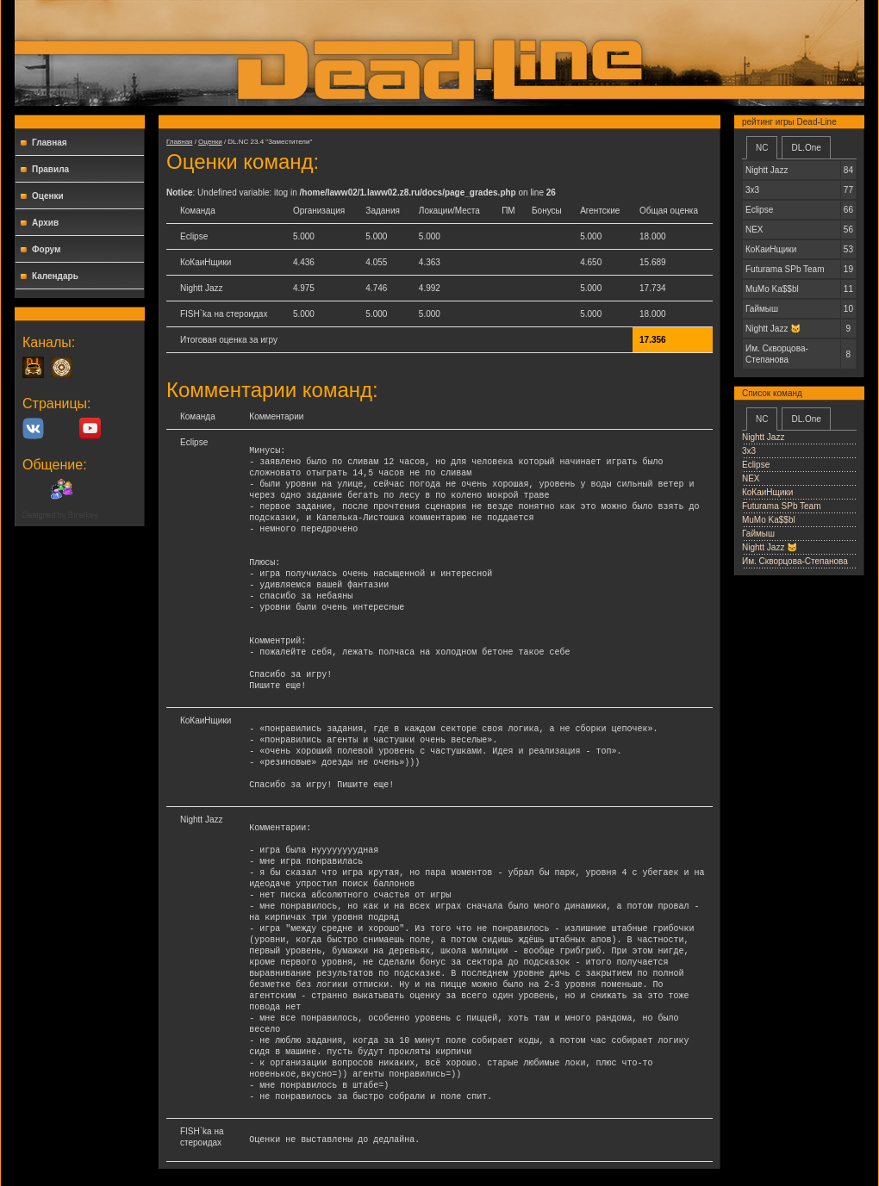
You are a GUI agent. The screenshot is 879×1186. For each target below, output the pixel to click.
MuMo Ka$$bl (768, 520)
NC (762, 147)
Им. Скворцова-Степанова (795, 561)
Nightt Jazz (763, 437)
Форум (46, 249)
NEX (751, 478)
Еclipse (756, 464)
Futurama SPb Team (781, 506)
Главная (49, 142)
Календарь (55, 276)
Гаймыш (758, 533)
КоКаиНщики (767, 492)
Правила (50, 169)
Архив (45, 222)
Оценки (48, 196)
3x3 (749, 451)
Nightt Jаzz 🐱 (769, 547)
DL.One (805, 147)
